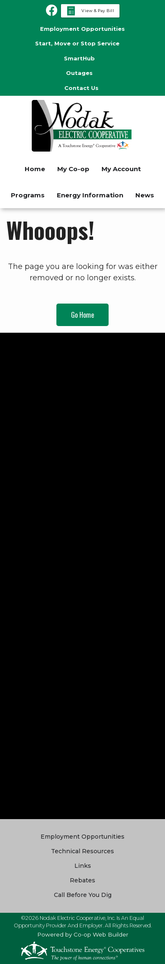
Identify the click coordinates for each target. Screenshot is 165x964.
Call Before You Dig (83, 895)
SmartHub (79, 58)
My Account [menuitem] (121, 169)
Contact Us (81, 88)
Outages (79, 73)
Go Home (82, 315)
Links (82, 865)
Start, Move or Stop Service (77, 43)
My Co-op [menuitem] (73, 169)
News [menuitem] (144, 195)
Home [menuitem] (35, 169)
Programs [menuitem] (28, 195)
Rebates (82, 880)
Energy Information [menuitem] (90, 195)
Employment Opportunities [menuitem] (82, 28)
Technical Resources (82, 851)
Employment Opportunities (82, 836)
